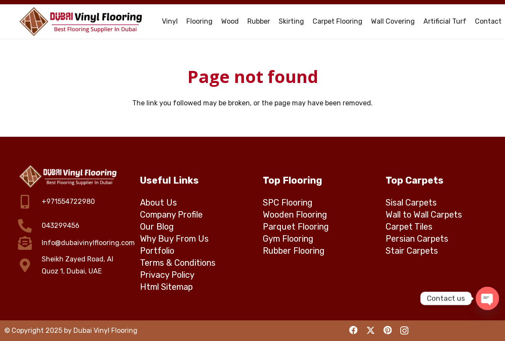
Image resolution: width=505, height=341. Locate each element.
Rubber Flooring (294, 251)
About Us (158, 202)
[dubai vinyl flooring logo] (68, 176)
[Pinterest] (387, 330)
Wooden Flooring (295, 214)
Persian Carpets (417, 238)
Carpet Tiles (409, 226)
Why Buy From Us (174, 238)
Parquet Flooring (296, 226)
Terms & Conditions (178, 263)
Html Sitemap (166, 287)
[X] (370, 330)
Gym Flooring (288, 238)
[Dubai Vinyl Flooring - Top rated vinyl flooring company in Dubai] (81, 21)
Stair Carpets (412, 251)
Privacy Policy (167, 275)
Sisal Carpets (411, 202)
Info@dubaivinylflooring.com (88, 243)
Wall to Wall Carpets (424, 214)
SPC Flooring (288, 202)
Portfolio (157, 251)
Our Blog (157, 226)
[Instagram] (404, 330)
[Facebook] (353, 330)
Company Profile (171, 214)
